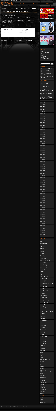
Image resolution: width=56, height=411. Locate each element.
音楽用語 (42, 386)
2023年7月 (42, 157)
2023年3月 (42, 164)
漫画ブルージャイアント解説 (46, 371)
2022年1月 (42, 189)
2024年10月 (42, 131)
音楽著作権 (42, 387)
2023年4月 (42, 163)
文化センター (16, 406)
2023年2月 (42, 166)
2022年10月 (42, 173)
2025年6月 (42, 116)
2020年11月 (42, 214)
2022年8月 (42, 177)
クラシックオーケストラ (45, 269)
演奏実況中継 (43, 370)
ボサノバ (42, 338)
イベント (38, 3)
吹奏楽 (41, 352)
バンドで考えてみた (44, 327)
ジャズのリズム (43, 278)
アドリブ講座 (43, 262)
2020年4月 (42, 227)
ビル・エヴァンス (44, 332)
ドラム (41, 309)
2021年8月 (42, 198)
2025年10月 (42, 109)
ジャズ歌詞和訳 (43, 297)
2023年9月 (42, 154)
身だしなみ (42, 380)
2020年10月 (42, 216)
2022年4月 (42, 184)
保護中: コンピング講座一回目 (46, 68)
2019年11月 (42, 234)
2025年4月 (42, 120)
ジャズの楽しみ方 (44, 280)
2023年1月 (42, 168)
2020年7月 (42, 221)
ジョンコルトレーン (44, 302)
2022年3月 (42, 186)
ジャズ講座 (10, 406)
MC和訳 (42, 248)
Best (41, 240)
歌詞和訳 (42, 368)
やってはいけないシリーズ (45, 260)
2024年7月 (42, 136)
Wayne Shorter (43, 249)
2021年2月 (42, 209)
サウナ (41, 272)
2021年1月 (42, 211)
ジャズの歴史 (43, 281)
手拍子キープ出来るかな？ (45, 359)
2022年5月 (42, 182)
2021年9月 (42, 196)
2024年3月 (42, 143)
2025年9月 (42, 111)
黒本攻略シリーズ (25, 40)
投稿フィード (43, 399)
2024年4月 (42, 141)
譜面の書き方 (43, 375)
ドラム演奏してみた (44, 318)
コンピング (42, 271)
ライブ (24, 3)
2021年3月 (42, 207)
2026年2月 (42, 104)
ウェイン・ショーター (44, 267)
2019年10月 (42, 235)
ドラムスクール (31, 3)
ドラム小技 (42, 316)
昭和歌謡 (42, 361)
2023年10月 (42, 152)
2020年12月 (42, 212)
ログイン (42, 397)
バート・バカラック (44, 329)
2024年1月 (42, 147)
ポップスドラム (43, 339)
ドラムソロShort (43, 313)
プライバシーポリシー (24, 406)
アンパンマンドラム (44, 265)
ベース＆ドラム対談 (44, 336)
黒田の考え (42, 391)
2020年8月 (42, 219)
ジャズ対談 (42, 293)
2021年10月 (42, 195)
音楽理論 (42, 384)
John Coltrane (43, 246)
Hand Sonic (42, 244)
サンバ (41, 274)
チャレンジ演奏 (43, 307)
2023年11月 (42, 150)
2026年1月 (42, 106)
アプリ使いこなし (44, 264)
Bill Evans (42, 241)
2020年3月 (42, 228)
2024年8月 (42, 134)
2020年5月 (42, 225)
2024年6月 (42, 138)
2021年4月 (42, 205)
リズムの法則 (43, 345)
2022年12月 (42, 170)
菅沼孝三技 (42, 373)
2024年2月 (42, 145)
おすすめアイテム (44, 253)
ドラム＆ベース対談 (44, 323)
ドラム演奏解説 (43, 320)
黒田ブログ (42, 393)
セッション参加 (43, 304)
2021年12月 (42, 191)
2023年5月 (42, 161)
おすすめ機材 (43, 258)
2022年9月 (42, 175)
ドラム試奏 (42, 322)
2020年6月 (42, 223)
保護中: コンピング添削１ (45, 70)
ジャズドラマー (43, 288)
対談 (41, 355)
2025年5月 (42, 118)
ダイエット (42, 306)
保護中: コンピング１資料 (45, 71)
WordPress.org (43, 402)
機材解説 (42, 366)
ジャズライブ (43, 291)
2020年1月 (42, 230)
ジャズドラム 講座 (17, 40)
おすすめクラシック (44, 255)
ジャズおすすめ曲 (44, 276)
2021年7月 (42, 200)
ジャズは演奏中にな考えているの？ (46, 284)
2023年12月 (42, 148)
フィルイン (42, 334)
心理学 (41, 357)
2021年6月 (42, 202)
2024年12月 (42, 127)
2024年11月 (42, 129)
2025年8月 (42, 113)
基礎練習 (42, 354)
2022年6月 (42, 180)
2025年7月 (42, 115)
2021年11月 (42, 193)
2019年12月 (42, 232)
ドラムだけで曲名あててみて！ (46, 311)
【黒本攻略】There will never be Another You (14, 11)
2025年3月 (42, 122)
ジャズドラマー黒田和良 (6, 3)
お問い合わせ (49, 3)
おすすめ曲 (42, 256)
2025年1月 (42, 125)
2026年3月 (42, 102)
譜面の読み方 (43, 377)
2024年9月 (42, 132)
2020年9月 (42, 218)
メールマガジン (4, 406)
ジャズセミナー (43, 286)
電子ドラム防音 (43, 382)
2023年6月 (42, 159)
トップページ (18, 3)
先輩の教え (42, 350)
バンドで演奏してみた (44, 325)
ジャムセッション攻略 (44, 300)
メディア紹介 (43, 341)
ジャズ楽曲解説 (43, 295)
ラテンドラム (43, 343)
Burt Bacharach (43, 243)
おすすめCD (42, 251)
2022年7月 (42, 179)
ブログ (43, 3)
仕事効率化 (42, 348)
